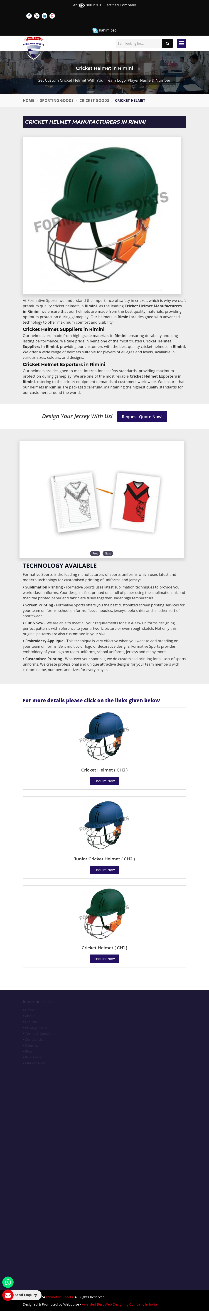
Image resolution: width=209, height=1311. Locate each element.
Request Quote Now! (142, 416)
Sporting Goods (57, 100)
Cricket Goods (94, 100)
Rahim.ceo (104, 30)
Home (28, 100)
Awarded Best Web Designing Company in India (119, 1304)
